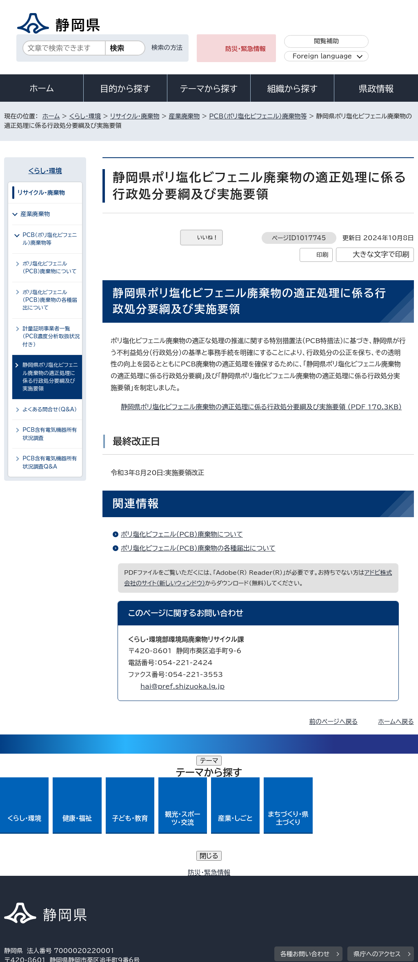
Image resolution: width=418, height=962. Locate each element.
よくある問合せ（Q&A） (49, 409)
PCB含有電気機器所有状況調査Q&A (49, 462)
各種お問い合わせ (305, 832)
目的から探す (125, 88)
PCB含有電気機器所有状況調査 (49, 433)
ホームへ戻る (396, 722)
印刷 (322, 255)
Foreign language (322, 56)
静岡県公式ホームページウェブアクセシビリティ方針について (276, 882)
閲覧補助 (326, 41)
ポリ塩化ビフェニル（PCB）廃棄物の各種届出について (198, 548)
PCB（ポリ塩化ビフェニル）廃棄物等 (258, 116)
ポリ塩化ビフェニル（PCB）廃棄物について (182, 534)
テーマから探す (209, 88)
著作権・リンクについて (42, 882)
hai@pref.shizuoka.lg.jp (182, 686)
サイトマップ (79, 892)
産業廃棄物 (184, 116)
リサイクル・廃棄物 (135, 116)
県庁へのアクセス (377, 832)
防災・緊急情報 (245, 49)
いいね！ (207, 237)
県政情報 (376, 88)
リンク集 (22, 892)
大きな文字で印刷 (381, 254)
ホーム (41, 88)
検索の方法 (166, 48)
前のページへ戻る (333, 722)
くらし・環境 (85, 116)
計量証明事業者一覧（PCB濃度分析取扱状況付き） (51, 336)
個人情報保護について (134, 882)
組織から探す (292, 88)
